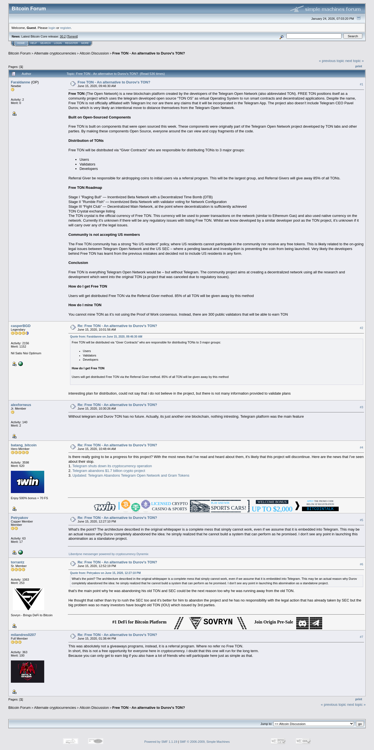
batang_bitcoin (23, 445)
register (65, 27)
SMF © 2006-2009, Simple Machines (205, 741)
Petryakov (19, 518)
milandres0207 (23, 635)
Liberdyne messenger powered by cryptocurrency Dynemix (109, 554)
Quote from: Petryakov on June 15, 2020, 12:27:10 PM (105, 573)
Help (33, 43)
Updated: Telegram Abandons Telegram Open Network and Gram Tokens (130, 475)
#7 (361, 637)
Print (358, 66)
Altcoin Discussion (94, 53)
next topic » (354, 61)
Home (21, 43)
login (52, 27)
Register (71, 43)
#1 (361, 84)
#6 (361, 564)
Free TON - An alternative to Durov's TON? (148, 53)
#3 (361, 407)
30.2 (63, 36)
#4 (361, 447)
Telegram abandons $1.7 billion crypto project (108, 471)
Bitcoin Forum (19, 53)
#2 (361, 328)
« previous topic (331, 61)
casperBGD (21, 326)
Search (45, 43)
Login (58, 43)
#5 (361, 520)
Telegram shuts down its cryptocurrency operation (112, 466)
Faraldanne (20, 82)
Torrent (72, 36)
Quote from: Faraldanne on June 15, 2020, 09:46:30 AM (106, 336)
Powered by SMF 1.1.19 (160, 741)
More (85, 43)
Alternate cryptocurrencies (55, 53)
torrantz (17, 562)
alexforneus (21, 405)
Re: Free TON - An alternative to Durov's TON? (117, 326)
